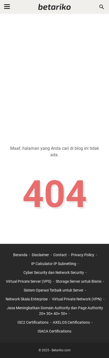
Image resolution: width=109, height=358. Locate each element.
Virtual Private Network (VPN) (77, 299)
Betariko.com (61, 350)
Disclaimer (40, 255)
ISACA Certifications (54, 331)
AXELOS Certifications (71, 322)
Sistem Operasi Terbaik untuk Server (53, 290)
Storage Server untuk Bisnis (78, 281)
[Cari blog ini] (102, 7)
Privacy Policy (82, 255)
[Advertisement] (54, 76)
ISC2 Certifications (32, 322)
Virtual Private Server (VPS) (28, 281)
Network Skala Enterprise (27, 299)
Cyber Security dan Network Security (53, 272)
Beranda (20, 255)
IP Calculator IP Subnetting (53, 264)
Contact (60, 255)
